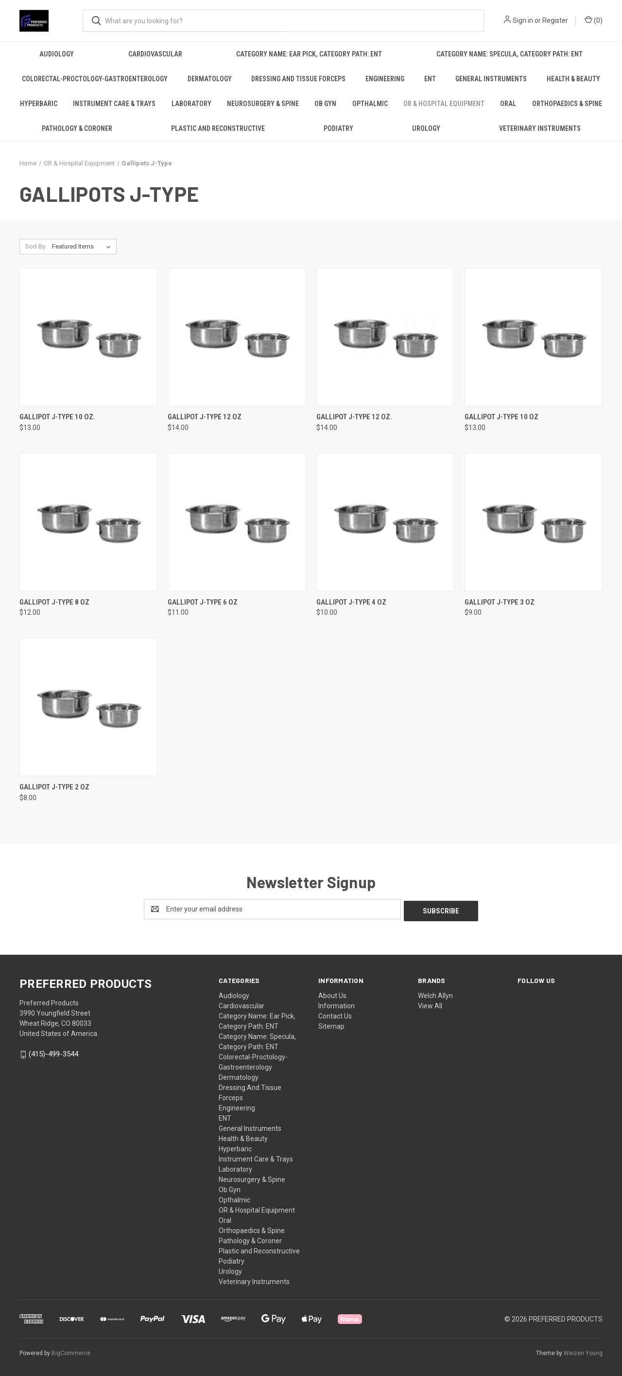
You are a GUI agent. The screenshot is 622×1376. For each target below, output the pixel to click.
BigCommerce (71, 1351)
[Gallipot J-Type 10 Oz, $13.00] (533, 337)
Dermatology (210, 79)
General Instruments (491, 79)
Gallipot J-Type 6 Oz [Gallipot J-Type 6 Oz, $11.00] (203, 602)
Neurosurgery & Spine (263, 103)
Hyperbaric (38, 103)
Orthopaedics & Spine (567, 103)
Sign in (523, 20)
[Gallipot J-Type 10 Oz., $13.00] (88, 337)
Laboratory (191, 103)
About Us (332, 994)
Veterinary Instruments (540, 128)
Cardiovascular (155, 54)
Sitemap (331, 1024)
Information (336, 1004)
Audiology (56, 54)
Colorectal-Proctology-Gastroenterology (95, 79)
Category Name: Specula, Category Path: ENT (509, 54)
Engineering (384, 79)
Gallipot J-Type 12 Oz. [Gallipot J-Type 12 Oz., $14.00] (354, 416)
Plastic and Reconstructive (218, 128)
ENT (430, 79)
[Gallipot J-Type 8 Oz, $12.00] (88, 522)
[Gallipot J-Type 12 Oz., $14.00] (385, 337)
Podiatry (338, 128)
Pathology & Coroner (77, 128)
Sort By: (36, 246)
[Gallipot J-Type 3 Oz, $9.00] (533, 522)
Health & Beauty (573, 79)
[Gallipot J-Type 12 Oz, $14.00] (237, 337)
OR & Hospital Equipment (443, 103)
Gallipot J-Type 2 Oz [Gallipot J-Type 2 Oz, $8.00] (54, 787)
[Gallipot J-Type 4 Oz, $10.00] (385, 522)
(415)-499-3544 (53, 1052)
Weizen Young (583, 1351)
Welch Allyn (435, 994)
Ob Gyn (325, 103)
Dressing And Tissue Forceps (298, 79)
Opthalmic (370, 103)
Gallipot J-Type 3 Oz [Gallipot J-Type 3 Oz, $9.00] (500, 602)
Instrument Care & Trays (114, 103)
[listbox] (83, 246)
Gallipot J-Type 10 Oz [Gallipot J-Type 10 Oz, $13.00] (501, 416)
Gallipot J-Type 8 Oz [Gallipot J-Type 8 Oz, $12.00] (54, 602)
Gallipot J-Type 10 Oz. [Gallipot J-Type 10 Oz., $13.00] (57, 416)
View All (430, 1004)
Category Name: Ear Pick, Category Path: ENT (309, 54)
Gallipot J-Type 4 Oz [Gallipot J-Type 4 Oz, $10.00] (351, 602)
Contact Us (335, 1014)
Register (555, 20)
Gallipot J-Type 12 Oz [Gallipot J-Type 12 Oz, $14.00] (205, 416)
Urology (426, 128)
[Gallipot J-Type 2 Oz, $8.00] (88, 707)
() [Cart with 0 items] (594, 20)
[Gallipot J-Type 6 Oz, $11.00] (237, 522)
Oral (508, 103)
